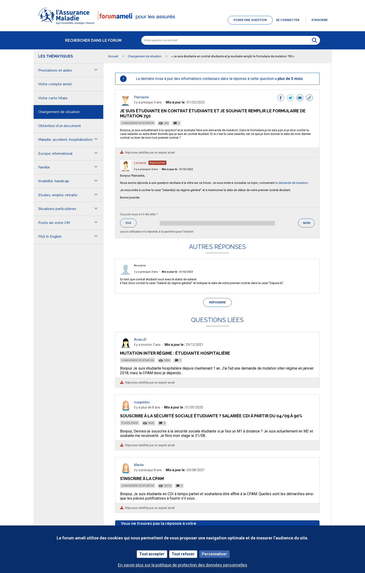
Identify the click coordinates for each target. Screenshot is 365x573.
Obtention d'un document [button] (59, 126)
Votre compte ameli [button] (55, 84)
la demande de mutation (291, 183)
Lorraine (140, 163)
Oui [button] (131, 223)
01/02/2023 (177, 169)
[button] (182, 24)
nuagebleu (142, 402)
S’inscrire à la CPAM (142, 478)
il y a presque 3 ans (146, 169)
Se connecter (287, 20)
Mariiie (139, 465)
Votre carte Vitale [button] (53, 98)
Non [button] (309, 224)
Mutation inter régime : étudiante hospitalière (175, 353)
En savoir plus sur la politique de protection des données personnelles (182, 565)
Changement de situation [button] (59, 112)
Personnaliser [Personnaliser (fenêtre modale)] (214, 554)
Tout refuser (183, 554)
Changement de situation (137, 123)
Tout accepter (152, 554)
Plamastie (141, 97)
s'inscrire (319, 20)
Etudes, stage (129, 423)
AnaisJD (140, 339)
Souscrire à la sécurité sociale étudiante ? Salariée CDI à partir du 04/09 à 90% (211, 415)
